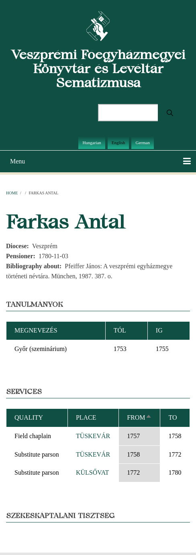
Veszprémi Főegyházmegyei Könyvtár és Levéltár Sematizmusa (98, 68)
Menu (17, 161)
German (142, 142)
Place (86, 417)
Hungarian (91, 142)
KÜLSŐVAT (92, 472)
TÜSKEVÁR (93, 436)
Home (12, 193)
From (139, 417)
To (172, 417)
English (118, 142)
